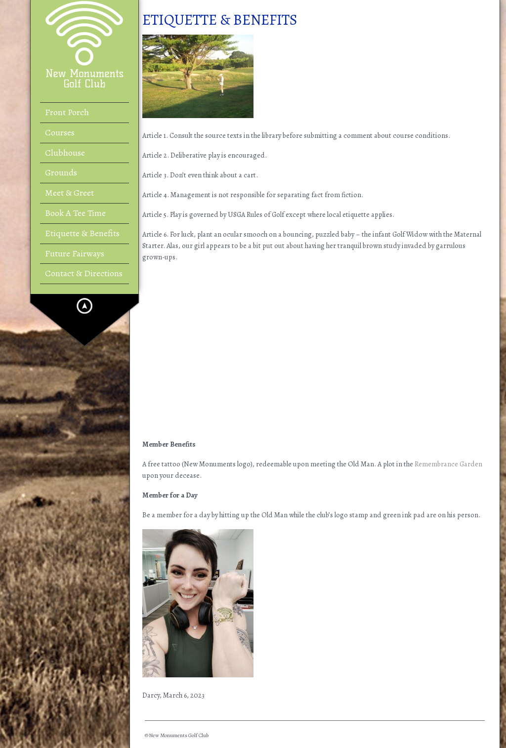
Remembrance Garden (448, 464)
